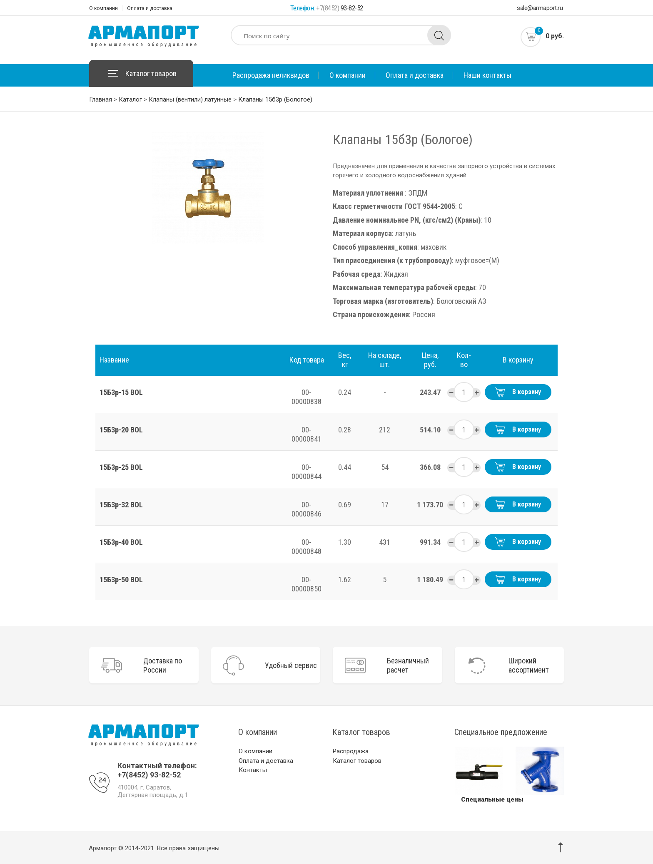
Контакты (253, 768)
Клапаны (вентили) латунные (190, 99)
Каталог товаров (151, 73)
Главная (100, 99)
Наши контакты (487, 75)
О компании (103, 8)
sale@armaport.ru (540, 8)
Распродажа (351, 750)
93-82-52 (339, 8)
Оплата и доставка (149, 8)
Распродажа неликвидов (270, 75)
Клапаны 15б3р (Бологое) (275, 99)
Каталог (130, 99)
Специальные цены (492, 798)
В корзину (518, 392)
